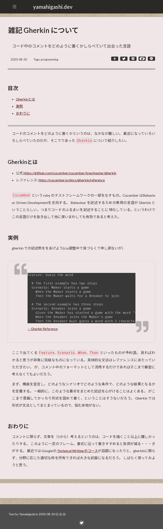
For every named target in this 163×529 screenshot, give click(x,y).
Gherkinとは (25, 99)
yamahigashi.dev (53, 7)
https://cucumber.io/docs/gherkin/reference (72, 180)
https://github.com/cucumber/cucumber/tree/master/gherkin (69, 173)
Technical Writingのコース (77, 453)
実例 (19, 106)
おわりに (23, 113)
